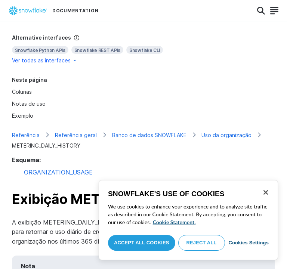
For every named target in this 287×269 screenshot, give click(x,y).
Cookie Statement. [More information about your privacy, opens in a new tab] (174, 222)
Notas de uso (29, 104)
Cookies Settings (248, 242)
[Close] (265, 192)
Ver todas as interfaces (44, 60)
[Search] (261, 11)
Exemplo (22, 115)
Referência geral (76, 135)
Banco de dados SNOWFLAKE (149, 135)
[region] (188, 220)
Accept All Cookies (141, 242)
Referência (26, 135)
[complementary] (143, 49)
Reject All (201, 242)
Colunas (22, 92)
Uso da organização (226, 135)
